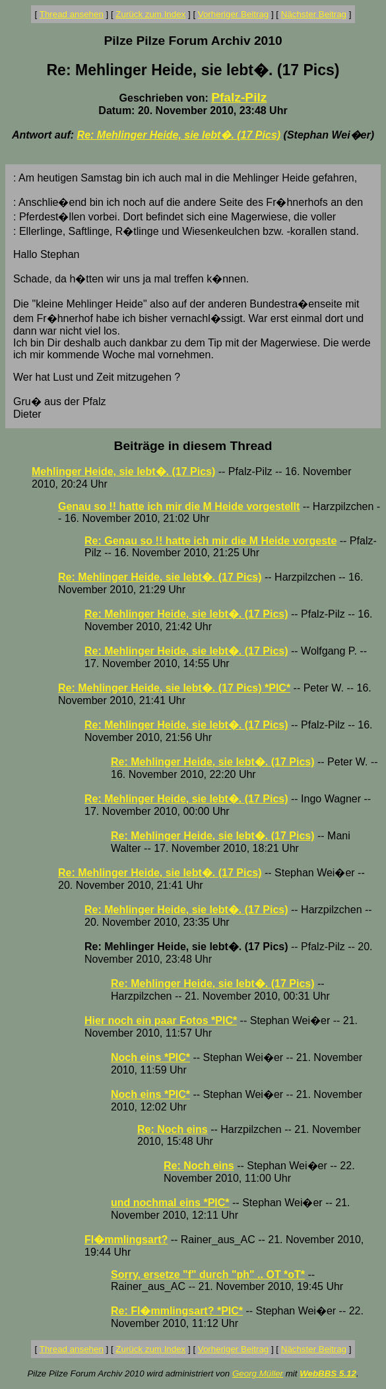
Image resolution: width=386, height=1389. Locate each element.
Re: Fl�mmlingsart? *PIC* (177, 1310)
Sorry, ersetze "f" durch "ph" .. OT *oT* (208, 1274)
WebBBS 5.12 (328, 1373)
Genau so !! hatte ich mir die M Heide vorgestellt (179, 506)
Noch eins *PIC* (150, 1057)
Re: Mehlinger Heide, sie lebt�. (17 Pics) (179, 135)
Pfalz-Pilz (239, 97)
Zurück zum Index (150, 14)
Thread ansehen (72, 14)
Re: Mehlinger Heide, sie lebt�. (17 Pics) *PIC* (174, 688)
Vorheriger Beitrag (233, 14)
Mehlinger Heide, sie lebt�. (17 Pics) (123, 471)
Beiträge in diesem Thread (193, 446)
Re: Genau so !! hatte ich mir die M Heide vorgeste (210, 540)
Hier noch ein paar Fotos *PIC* (160, 1020)
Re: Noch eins (172, 1129)
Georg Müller (257, 1373)
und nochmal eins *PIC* (170, 1202)
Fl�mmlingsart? (126, 1239)
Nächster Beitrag (313, 14)
